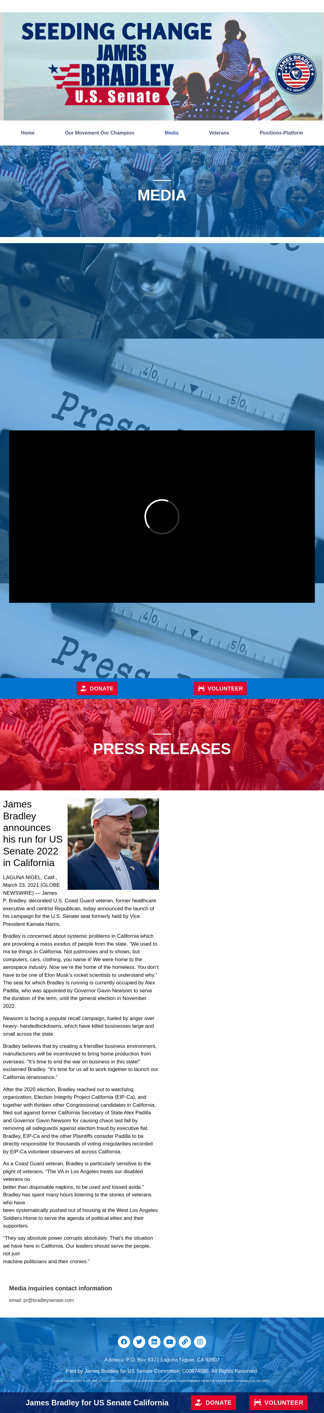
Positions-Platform (281, 132)
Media (171, 132)
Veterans (219, 132)
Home (27, 132)
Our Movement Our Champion (99, 132)
